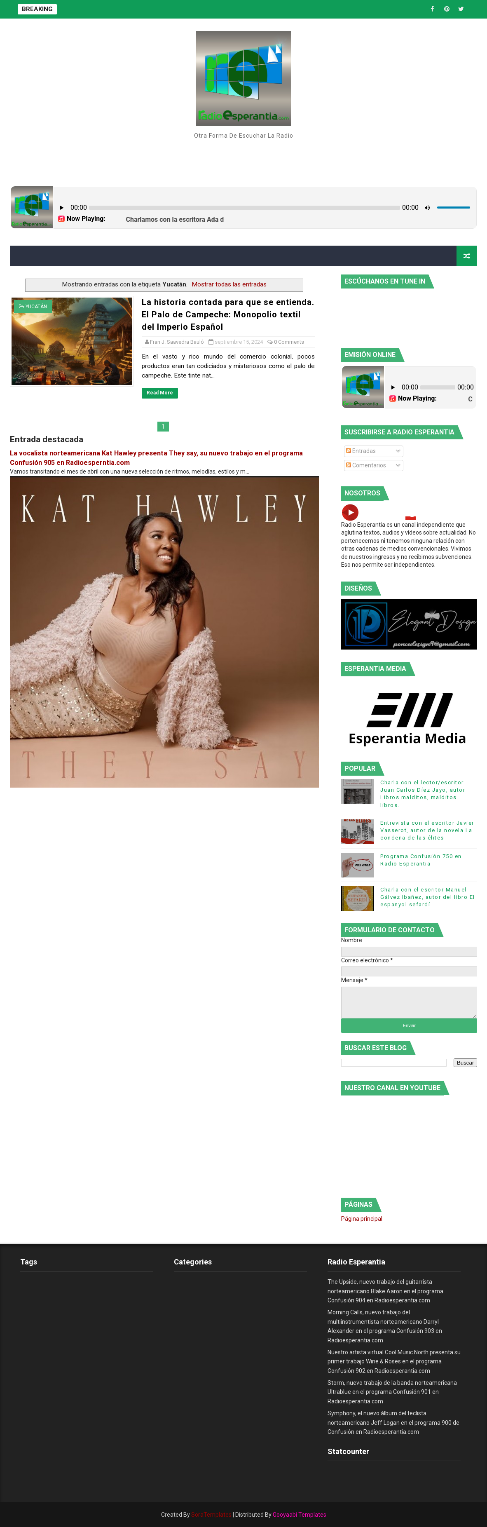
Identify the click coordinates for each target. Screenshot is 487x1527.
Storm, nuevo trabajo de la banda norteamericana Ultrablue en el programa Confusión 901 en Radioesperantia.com (392, 1392)
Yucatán (36, 307)
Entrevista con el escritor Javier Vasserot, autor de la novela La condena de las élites (427, 830)
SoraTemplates (211, 1514)
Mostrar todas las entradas (229, 284)
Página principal (361, 1218)
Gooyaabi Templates (299, 1514)
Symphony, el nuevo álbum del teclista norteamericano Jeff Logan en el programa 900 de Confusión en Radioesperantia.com (393, 1422)
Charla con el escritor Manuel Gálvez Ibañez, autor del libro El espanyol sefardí (427, 897)
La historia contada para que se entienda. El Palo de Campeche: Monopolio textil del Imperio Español (228, 314)
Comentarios (366, 465)
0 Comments (289, 342)
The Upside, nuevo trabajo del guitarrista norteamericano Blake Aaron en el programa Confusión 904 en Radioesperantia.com (385, 1291)
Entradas (361, 451)
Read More (160, 393)
